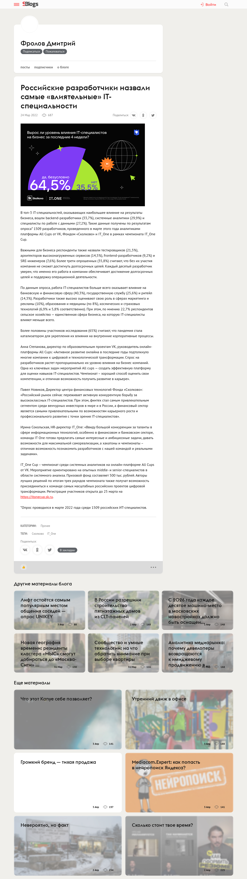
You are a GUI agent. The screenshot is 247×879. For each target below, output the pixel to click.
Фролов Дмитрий (48, 43)
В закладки (67, 550)
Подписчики (43, 67)
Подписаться (31, 51)
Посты (25, 67)
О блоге (63, 67)
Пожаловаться (55, 51)
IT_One (51, 534)
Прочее (45, 526)
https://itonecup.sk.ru (37, 496)
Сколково (38, 534)
